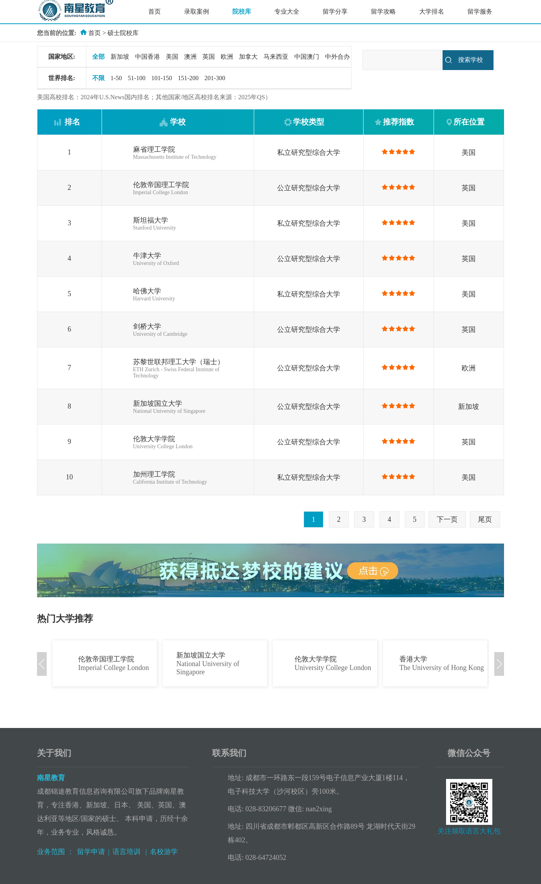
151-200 (188, 78)
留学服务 (479, 11)
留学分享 (335, 11)
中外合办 (337, 56)
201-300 (214, 78)
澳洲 (190, 56)
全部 (98, 56)
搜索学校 (470, 59)
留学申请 (91, 852)
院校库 (241, 11)
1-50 (116, 78)
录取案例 (196, 11)
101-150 (161, 78)
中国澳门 (306, 56)
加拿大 (248, 56)
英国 (208, 56)
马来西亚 (275, 56)
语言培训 (127, 852)
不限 (98, 78)
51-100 (136, 78)
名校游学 (164, 852)
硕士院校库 (123, 33)
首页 (154, 11)
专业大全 (286, 11)
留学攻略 (383, 11)
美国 (172, 56)
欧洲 (227, 56)
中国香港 (147, 56)
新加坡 (120, 56)
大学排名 (431, 11)
